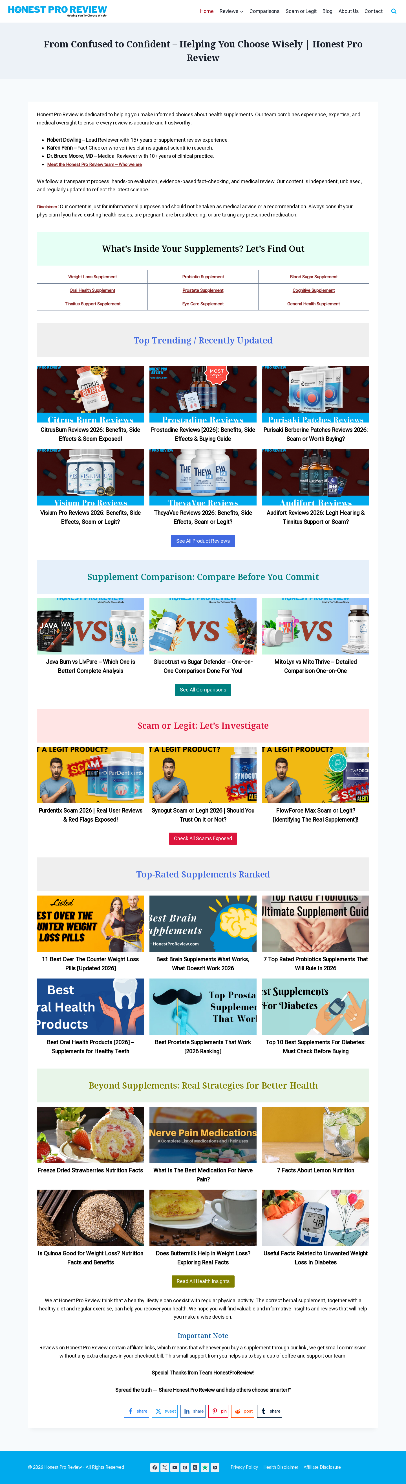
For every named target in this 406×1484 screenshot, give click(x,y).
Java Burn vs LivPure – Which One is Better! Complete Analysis (90, 666)
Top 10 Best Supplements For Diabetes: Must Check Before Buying (316, 1047)
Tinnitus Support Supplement (92, 304)
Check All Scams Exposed (203, 838)
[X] (165, 1467)
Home (207, 11)
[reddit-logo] (245, 1411)
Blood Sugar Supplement (313, 276)
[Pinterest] (186, 1467)
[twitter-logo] (162, 1411)
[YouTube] (176, 1467)
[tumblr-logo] (273, 1411)
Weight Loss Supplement (92, 276)
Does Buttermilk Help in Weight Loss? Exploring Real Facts (203, 1258)
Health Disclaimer (284, 1467)
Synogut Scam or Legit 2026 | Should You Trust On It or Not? (203, 815)
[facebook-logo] (132, 1411)
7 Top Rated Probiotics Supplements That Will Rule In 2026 (315, 964)
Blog (327, 11)
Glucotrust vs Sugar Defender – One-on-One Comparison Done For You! (203, 666)
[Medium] (197, 1467)
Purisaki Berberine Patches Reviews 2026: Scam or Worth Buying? (315, 434)
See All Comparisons (203, 690)
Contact (374, 11)
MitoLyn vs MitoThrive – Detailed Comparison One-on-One (315, 666)
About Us (349, 11)
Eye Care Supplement (203, 304)
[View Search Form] (394, 11)
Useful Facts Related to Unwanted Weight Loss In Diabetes (315, 1258)
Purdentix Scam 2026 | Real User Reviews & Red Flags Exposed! (90, 815)
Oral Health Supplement (92, 290)
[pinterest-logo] (219, 1411)
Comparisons (264, 11)
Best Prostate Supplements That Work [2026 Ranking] (203, 1047)
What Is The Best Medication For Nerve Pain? (203, 1175)
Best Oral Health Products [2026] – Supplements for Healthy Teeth (90, 1047)
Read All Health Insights (203, 1281)
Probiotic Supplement (203, 276)
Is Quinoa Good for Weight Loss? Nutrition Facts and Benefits (90, 1258)
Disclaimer (49, 206)
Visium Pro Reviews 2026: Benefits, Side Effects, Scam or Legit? (90, 517)
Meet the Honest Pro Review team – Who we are (100, 164)
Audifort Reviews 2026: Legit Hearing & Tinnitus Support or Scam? (316, 517)
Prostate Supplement (203, 290)
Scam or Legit (301, 11)
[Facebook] (155, 1467)
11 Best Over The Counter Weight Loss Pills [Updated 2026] (90, 964)
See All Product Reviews (203, 541)
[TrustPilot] (208, 1467)
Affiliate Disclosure (326, 1467)
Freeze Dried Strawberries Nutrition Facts (90, 1170)
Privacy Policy (248, 1467)
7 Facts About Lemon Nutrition (315, 1170)
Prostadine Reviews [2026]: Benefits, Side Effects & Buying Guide (203, 434)
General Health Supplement (314, 304)
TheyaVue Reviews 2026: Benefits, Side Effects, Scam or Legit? (203, 517)
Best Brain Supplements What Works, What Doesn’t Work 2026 (203, 964)
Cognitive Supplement (313, 290)
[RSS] (218, 1467)
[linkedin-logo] (192, 1411)
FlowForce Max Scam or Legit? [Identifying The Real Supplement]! (315, 815)
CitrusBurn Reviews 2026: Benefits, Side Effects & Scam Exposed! (90, 434)
